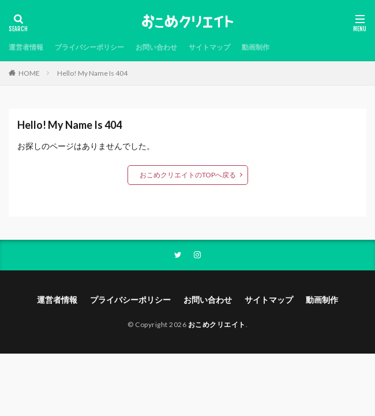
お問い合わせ (156, 47)
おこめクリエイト (217, 324)
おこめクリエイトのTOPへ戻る (188, 174)
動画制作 (255, 47)
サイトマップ (209, 47)
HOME (29, 73)
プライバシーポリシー (89, 47)
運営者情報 (26, 47)
